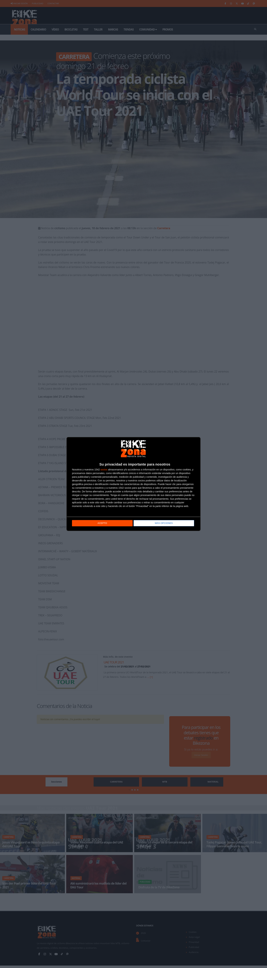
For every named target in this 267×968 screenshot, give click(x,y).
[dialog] (133, 484)
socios (103, 470)
